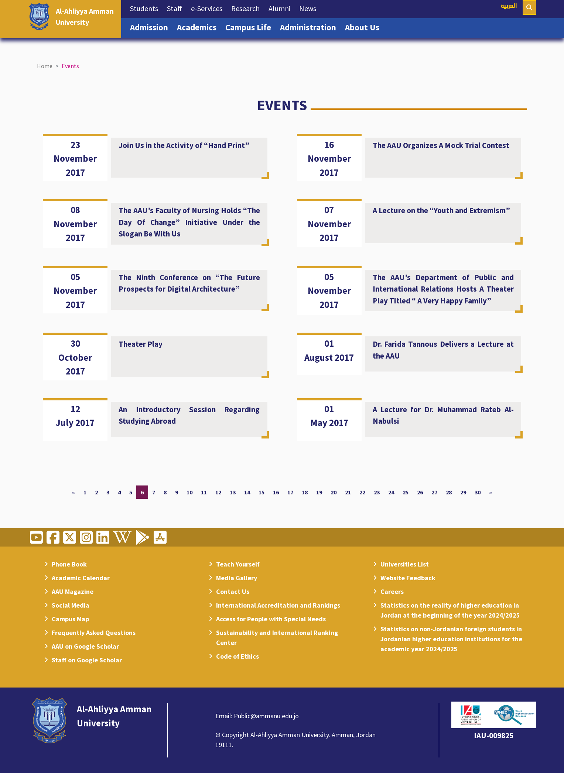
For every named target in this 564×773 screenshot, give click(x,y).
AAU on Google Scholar (85, 646)
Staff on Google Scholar (87, 660)
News (310, 8)
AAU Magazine (72, 591)
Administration (310, 27)
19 (319, 492)
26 (420, 492)
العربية (509, 6)
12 (218, 492)
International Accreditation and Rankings (278, 605)
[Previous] (73, 492)
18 (305, 492)
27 (434, 492)
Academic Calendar (81, 578)
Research (247, 8)
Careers (392, 591)
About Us (364, 27)
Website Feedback (407, 578)
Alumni (282, 8)
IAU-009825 (493, 735)
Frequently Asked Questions (94, 632)
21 (348, 492)
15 (261, 492)
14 (247, 492)
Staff (177, 8)
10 (189, 492)
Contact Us (232, 591)
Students (146, 8)
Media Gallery (236, 578)
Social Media (70, 605)
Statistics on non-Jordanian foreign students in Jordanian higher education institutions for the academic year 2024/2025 (451, 639)
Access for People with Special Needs (271, 619)
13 (233, 492)
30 (478, 492)
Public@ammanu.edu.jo (266, 716)
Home (44, 66)
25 (406, 492)
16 (276, 492)
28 (449, 492)
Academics (199, 27)
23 (377, 492)
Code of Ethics (237, 656)
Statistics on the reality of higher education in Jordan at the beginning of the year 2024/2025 (450, 610)
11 (204, 492)
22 (362, 492)
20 (333, 492)
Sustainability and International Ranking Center (277, 637)
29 (463, 492)
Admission (151, 27)
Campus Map (70, 619)
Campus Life (250, 27)
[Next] (490, 492)
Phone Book (69, 564)
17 (290, 492)
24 (391, 492)
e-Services (209, 8)
